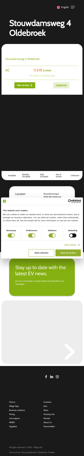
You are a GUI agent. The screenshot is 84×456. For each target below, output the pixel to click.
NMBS (12, 422)
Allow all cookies (68, 253)
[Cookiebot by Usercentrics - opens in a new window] (70, 201)
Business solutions (17, 410)
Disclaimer (42, 452)
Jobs (45, 406)
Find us (12, 402)
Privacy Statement (29, 452)
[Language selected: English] (62, 7)
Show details (70, 245)
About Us (48, 422)
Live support (14, 418)
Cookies (51, 452)
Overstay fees (49, 75)
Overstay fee (49, 414)
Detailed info (61, 85)
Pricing (12, 414)
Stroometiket (49, 426)
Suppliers (13, 426)
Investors (47, 402)
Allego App (14, 406)
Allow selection (41, 253)
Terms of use (14, 452)
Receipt (47, 418)
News (46, 410)
